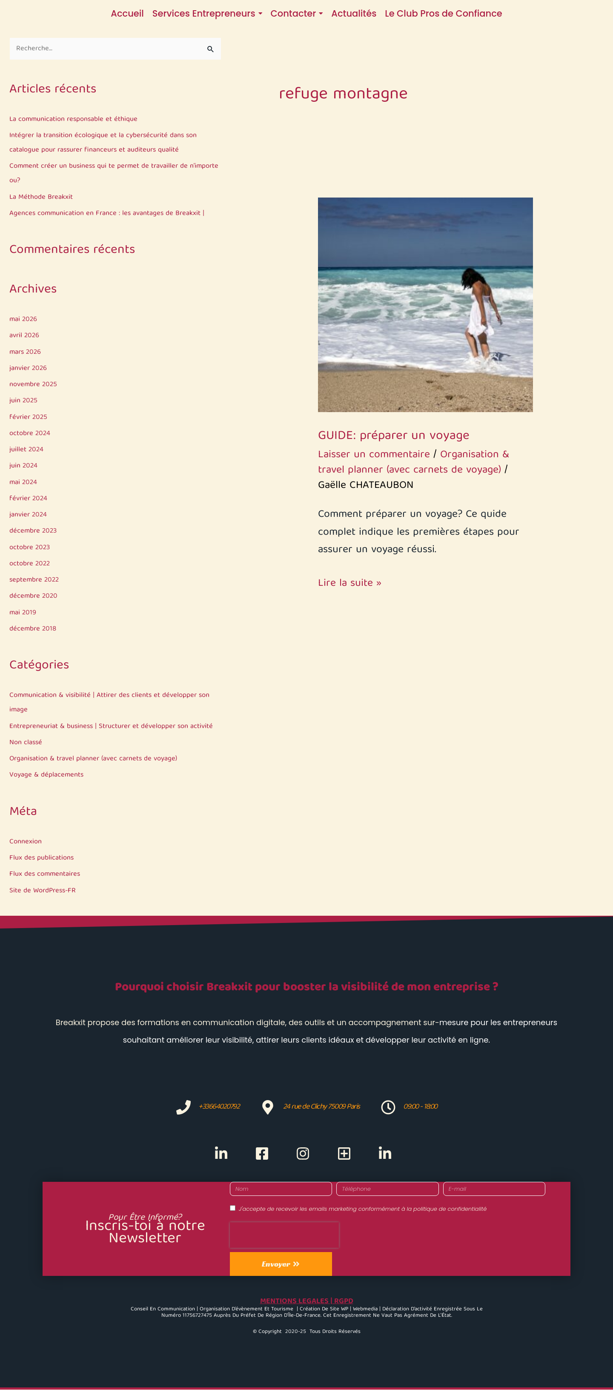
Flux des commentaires (45, 874)
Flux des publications (41, 858)
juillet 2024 (26, 450)
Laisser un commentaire (374, 455)
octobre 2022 (30, 564)
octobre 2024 (30, 434)
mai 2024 (23, 482)
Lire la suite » (349, 584)
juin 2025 (23, 401)
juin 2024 (23, 466)
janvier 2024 (28, 515)
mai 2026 (23, 320)
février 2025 (29, 417)
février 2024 (29, 499)
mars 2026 (26, 352)
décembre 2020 (34, 596)
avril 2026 (24, 336)
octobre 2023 (30, 548)
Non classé (26, 743)
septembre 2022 (35, 580)
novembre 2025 (34, 385)
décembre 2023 (34, 531)
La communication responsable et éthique (74, 120)
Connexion (25, 842)
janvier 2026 (28, 369)
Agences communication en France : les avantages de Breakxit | (108, 214)
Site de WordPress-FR (44, 891)
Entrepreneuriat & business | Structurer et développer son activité (113, 726)
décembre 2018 (33, 629)
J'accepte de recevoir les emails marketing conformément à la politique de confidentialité (363, 1209)
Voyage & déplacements (46, 775)
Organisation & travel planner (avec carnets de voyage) (94, 759)
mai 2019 (23, 613)
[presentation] (284, 1235)
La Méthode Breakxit (41, 197)
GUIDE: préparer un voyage (394, 436)
